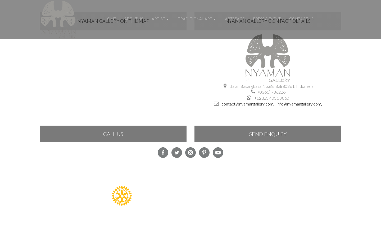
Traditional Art (197, 18)
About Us (133, 18)
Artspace (234, 18)
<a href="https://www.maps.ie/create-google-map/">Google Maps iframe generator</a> (113, 72)
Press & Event (267, 18)
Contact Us (301, 18)
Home (110, 18)
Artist (160, 18)
